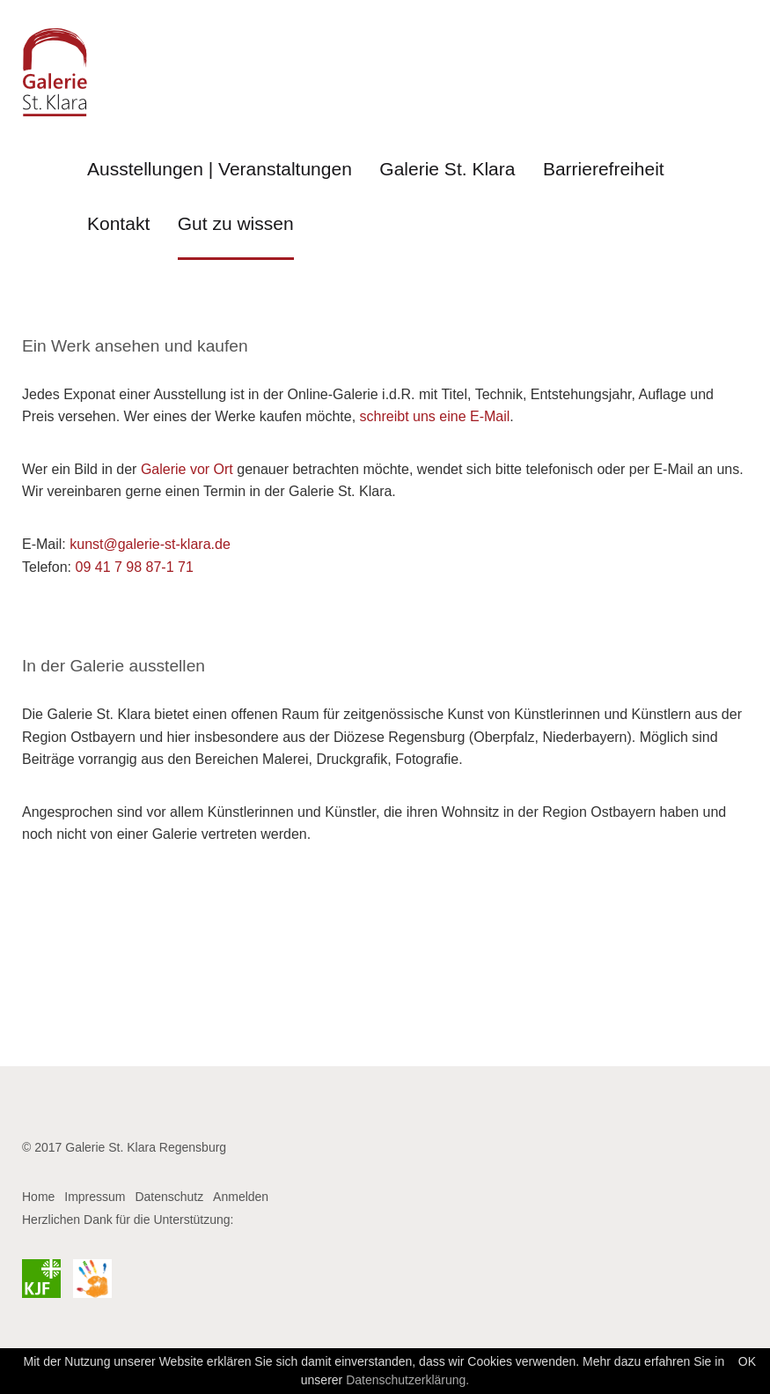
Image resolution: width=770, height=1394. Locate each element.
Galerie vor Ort (187, 469)
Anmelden (240, 1197)
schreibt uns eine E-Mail (435, 416)
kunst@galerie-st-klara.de (150, 544)
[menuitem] (219, 178)
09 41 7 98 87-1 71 (134, 567)
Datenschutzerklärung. (407, 1380)
